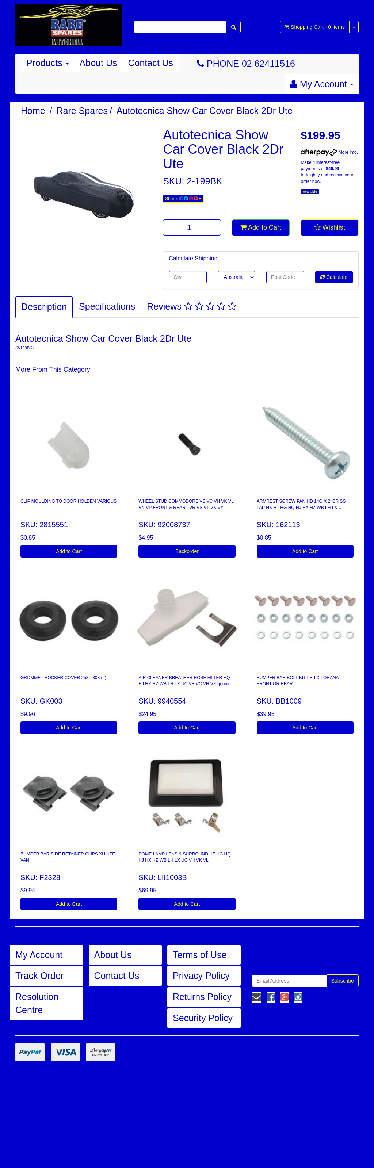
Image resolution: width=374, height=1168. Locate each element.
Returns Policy (202, 997)
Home (33, 111)
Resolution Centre (36, 1003)
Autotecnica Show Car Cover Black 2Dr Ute (205, 111)
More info (328, 152)
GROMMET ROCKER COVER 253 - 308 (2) (63, 677)
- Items (315, 27)
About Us (98, 63)
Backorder (187, 551)
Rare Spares (82, 111)
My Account (38, 955)
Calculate (333, 277)
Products (47, 63)
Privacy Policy (201, 975)
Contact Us (150, 63)
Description (44, 307)
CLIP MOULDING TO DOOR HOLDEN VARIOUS (68, 501)
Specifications (107, 306)
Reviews (191, 306)
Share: (183, 198)
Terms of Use (199, 955)
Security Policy (203, 1018)
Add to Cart (260, 227)
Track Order (39, 975)
